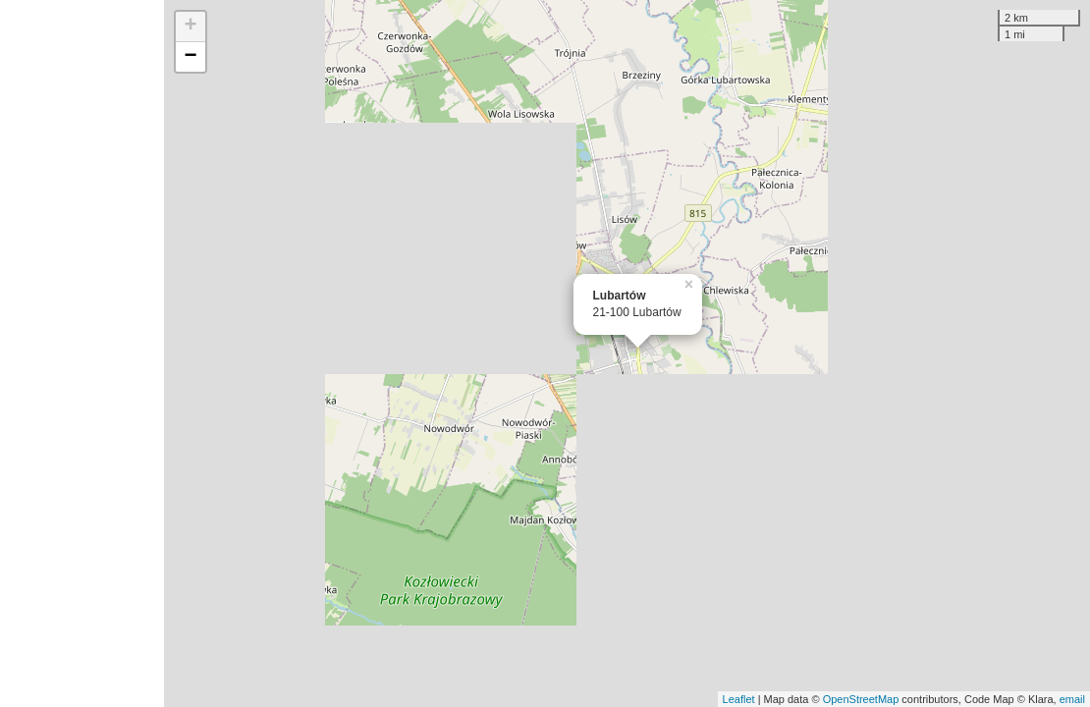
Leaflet (739, 699)
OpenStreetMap (861, 699)
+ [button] (190, 26)
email (1072, 699)
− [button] (190, 57)
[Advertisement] (82, 353)
